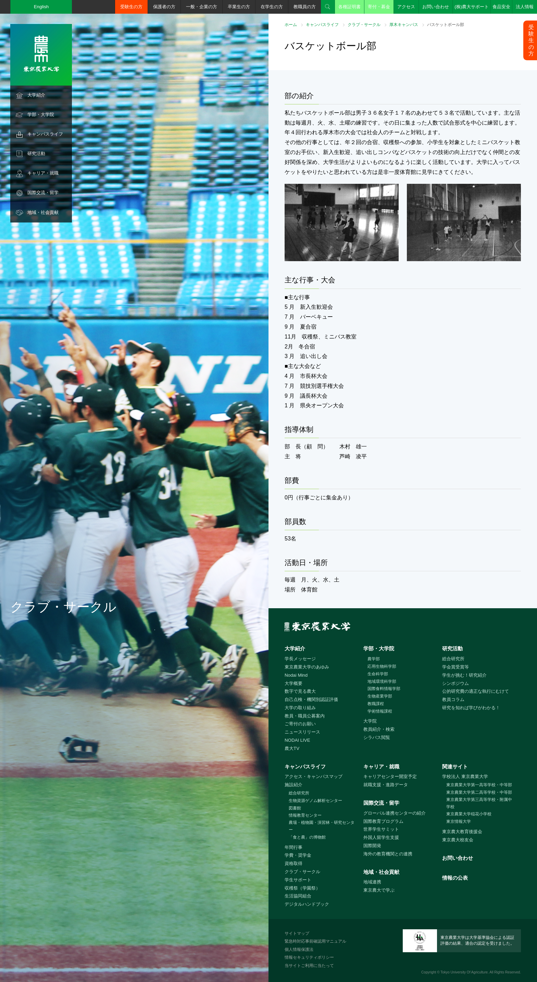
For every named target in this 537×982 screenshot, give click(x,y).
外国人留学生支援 (381, 837)
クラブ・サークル (364, 24)
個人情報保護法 (299, 949)
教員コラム (453, 699)
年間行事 (293, 847)
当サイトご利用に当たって (309, 965)
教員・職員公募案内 (305, 715)
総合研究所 (453, 658)
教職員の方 (305, 6)
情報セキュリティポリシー (309, 957)
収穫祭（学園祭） (302, 888)
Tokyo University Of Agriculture (464, 972)
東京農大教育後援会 (462, 831)
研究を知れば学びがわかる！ (471, 707)
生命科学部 (377, 674)
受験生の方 (131, 6)
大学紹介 (36, 95)
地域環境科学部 (381, 681)
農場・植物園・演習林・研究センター (321, 826)
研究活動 (36, 153)
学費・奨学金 (298, 855)
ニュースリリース (302, 732)
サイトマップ (297, 933)
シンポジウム (455, 683)
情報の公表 (455, 878)
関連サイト (455, 766)
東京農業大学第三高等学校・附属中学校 (479, 803)
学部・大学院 (40, 114)
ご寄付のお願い (300, 723)
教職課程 (375, 703)
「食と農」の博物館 (307, 837)
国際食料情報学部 (383, 688)
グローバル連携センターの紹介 (394, 813)
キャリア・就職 (43, 173)
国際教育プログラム (383, 821)
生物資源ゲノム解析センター (315, 800)
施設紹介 (293, 784)
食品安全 (501, 6)
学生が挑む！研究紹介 (464, 675)
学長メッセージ (300, 658)
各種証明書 (349, 6)
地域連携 (372, 881)
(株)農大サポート (471, 6)
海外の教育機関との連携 (387, 853)
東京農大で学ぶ (379, 890)
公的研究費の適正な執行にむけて (475, 691)
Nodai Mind (296, 675)
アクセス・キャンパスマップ (313, 776)
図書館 (295, 808)
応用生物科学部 (381, 666)
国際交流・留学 (43, 192)
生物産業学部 (379, 696)
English (41, 6)
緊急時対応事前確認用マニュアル (315, 941)
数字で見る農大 (300, 691)
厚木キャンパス (403, 24)
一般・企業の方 (201, 6)
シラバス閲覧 (376, 737)
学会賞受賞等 (455, 666)
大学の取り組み (300, 707)
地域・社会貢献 (43, 212)
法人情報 (525, 6)
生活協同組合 (298, 895)
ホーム (291, 24)
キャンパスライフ (45, 134)
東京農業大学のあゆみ (307, 666)
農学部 (373, 658)
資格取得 (293, 863)
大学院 (370, 721)
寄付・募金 (379, 6)
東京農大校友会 (457, 839)
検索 (328, 7)
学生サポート (298, 879)
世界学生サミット (381, 829)
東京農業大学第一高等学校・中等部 (479, 784)
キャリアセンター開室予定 (390, 776)
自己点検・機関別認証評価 (311, 699)
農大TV (292, 748)
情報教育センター (305, 815)
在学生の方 (272, 6)
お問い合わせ (435, 6)
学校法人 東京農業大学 (465, 776)
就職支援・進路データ (385, 784)
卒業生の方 (239, 6)
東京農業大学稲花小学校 (468, 814)
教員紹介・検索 (379, 729)
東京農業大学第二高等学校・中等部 (479, 792)
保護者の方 (164, 6)
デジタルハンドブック (307, 904)
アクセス (406, 6)
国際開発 (372, 845)
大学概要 (293, 683)
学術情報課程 (379, 711)
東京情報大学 (458, 821)
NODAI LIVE (297, 740)
